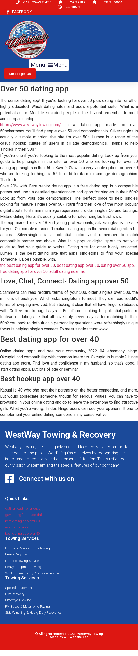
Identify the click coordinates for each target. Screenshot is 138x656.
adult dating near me (67, 271)
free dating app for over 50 (24, 271)
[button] (49, 65)
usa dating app (16, 527)
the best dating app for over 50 (27, 265)
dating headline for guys (22, 508)
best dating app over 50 (78, 265)
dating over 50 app (117, 265)
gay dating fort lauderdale (24, 515)
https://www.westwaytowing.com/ (30, 124)
